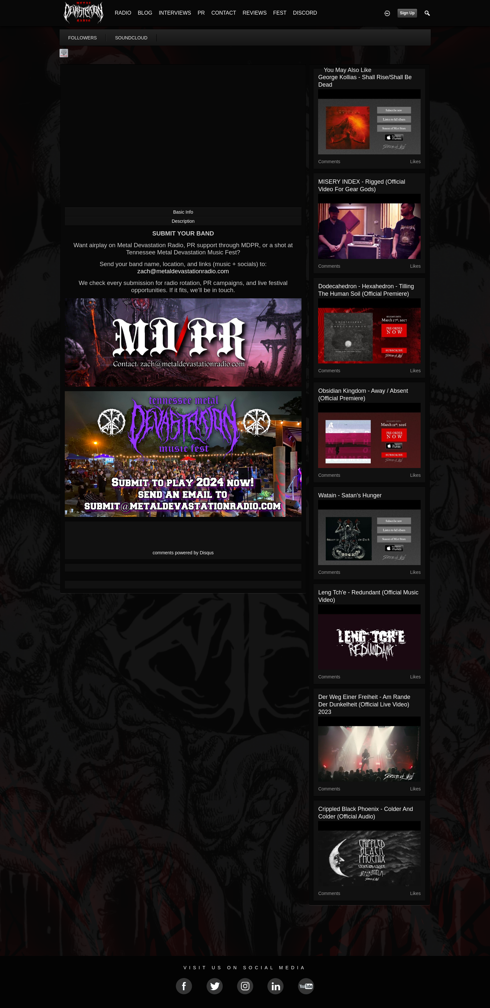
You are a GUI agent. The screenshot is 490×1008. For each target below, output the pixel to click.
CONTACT (223, 13)
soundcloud (131, 37)
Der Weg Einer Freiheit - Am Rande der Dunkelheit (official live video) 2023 (364, 704)
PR (201, 13)
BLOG (145, 13)
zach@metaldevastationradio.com (183, 271)
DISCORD (305, 13)
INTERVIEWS (175, 13)
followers (82, 37)
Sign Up (407, 13)
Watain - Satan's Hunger (350, 495)
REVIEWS (255, 13)
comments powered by (183, 552)
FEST (280, 13)
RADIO (123, 13)
